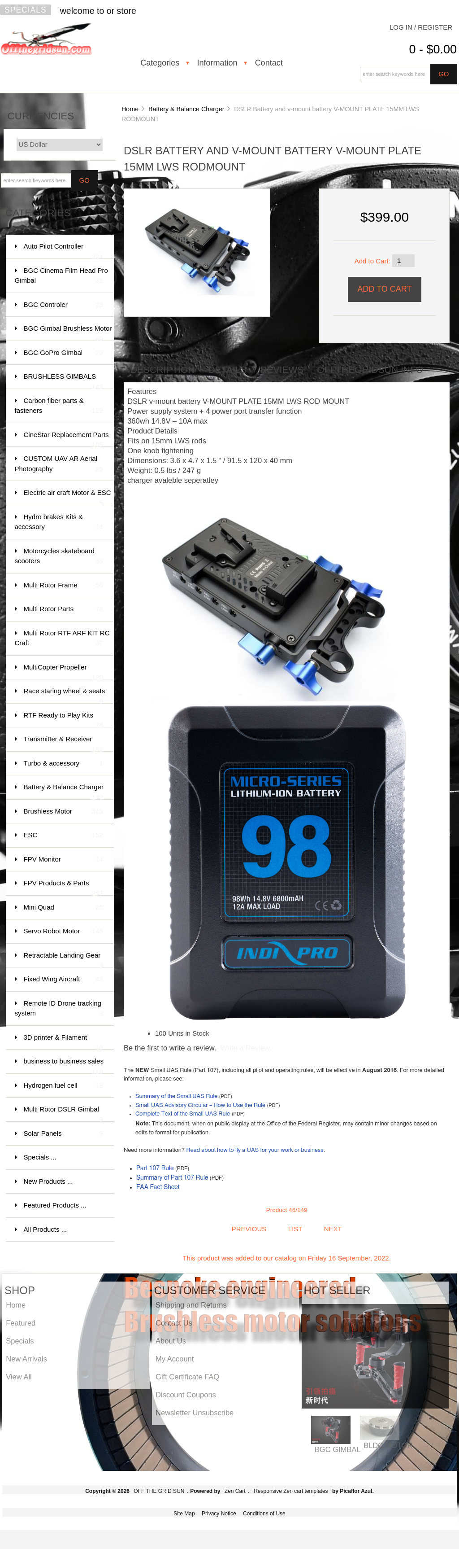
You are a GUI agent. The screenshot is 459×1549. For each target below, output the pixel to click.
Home (130, 109)
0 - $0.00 (433, 49)
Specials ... (40, 1157)
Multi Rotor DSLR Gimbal (63, 1113)
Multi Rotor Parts (63, 609)
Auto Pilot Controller (63, 250)
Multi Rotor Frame (63, 585)
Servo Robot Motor (63, 931)
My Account (175, 1359)
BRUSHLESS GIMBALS (63, 380)
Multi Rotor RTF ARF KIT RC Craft (62, 638)
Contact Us (174, 1323)
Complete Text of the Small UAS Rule (182, 1114)
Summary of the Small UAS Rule (176, 1096)
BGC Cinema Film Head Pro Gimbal (61, 276)
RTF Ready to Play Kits (63, 719)
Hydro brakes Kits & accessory (59, 522)
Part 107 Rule (155, 1168)
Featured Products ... (55, 1205)
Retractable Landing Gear (63, 959)
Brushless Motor (63, 811)
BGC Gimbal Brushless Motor (68, 332)
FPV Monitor (63, 859)
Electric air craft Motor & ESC (67, 497)
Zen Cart (235, 1491)
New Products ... (48, 1181)
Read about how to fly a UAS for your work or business (254, 1150)
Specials (25, 9)
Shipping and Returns (191, 1305)
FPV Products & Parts (63, 887)
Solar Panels (63, 1134)
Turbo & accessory (63, 763)
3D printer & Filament (63, 1041)
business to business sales (64, 1065)
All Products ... (45, 1229)
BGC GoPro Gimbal (63, 353)
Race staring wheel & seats (64, 695)
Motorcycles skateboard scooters (59, 556)
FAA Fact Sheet (158, 1187)
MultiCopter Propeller (63, 671)
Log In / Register (421, 27)
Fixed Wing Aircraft (63, 979)
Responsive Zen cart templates (291, 1491)
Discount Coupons (186, 1395)
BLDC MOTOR (388, 1445)
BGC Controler (63, 305)
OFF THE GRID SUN (159, 1491)
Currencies (41, 116)
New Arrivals (26, 1359)
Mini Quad (63, 907)
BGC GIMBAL (338, 1449)
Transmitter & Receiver (63, 743)
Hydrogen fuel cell (63, 1086)
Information (217, 62)
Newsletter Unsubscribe (195, 1413)
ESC (63, 835)
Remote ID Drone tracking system (59, 1009)
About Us (171, 1341)
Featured (20, 1323)
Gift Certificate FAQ (187, 1377)
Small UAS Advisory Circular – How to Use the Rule (200, 1105)
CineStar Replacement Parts (66, 439)
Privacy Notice (219, 1513)
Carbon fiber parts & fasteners (59, 406)
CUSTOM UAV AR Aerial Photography (59, 464)
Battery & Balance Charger (186, 109)
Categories (159, 62)
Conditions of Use (264, 1513)
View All (18, 1377)
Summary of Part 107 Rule (172, 1178)
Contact (269, 62)
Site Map (184, 1513)
